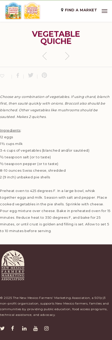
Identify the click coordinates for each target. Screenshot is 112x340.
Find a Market (81, 10)
